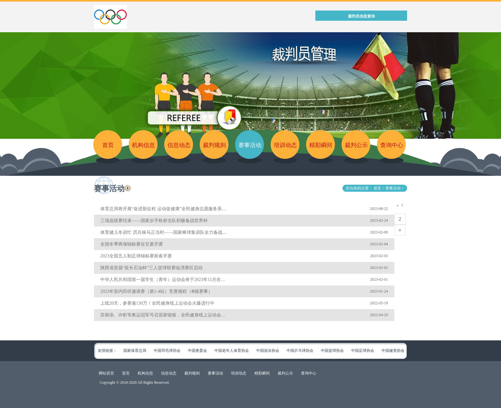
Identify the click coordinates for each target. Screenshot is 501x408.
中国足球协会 (362, 350)
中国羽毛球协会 (167, 350)
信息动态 (178, 145)
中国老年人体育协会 (231, 350)
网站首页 (106, 373)
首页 (108, 145)
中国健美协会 (393, 350)
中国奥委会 (197, 350)
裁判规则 (214, 145)
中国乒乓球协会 (300, 350)
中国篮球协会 (332, 350)
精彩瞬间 (320, 145)
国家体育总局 (134, 350)
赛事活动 (249, 145)
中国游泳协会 (267, 350)
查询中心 (391, 145)
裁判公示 (356, 145)
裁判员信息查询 (361, 16)
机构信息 (143, 145)
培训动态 (285, 145)
